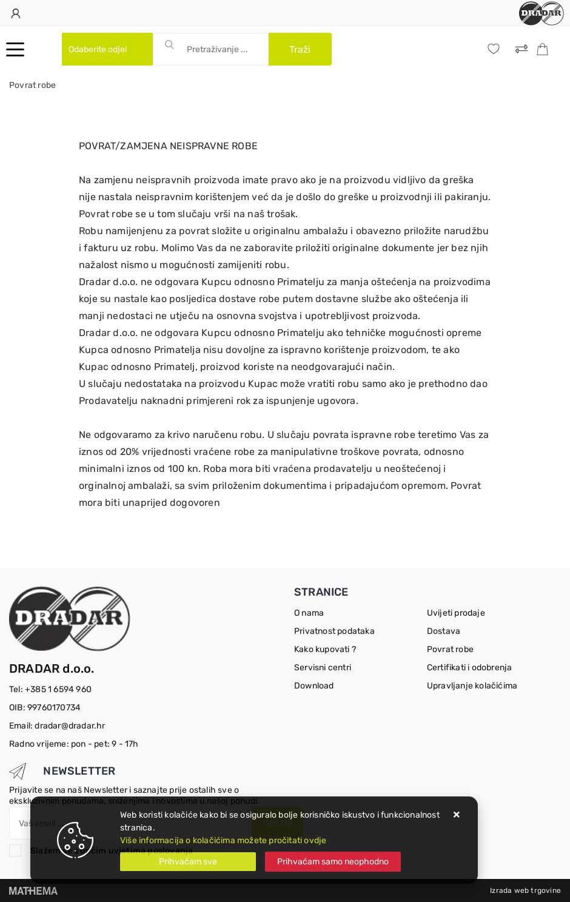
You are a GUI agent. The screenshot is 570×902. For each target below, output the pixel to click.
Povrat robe (450, 649)
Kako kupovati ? (325, 649)
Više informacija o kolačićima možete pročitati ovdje (223, 840)
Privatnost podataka (334, 631)
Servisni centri (322, 667)
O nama (309, 613)
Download (314, 686)
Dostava (443, 631)
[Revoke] (333, 862)
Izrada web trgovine (525, 890)
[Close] (188, 861)
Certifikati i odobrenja (469, 667)
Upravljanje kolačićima (472, 686)
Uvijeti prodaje (456, 613)
